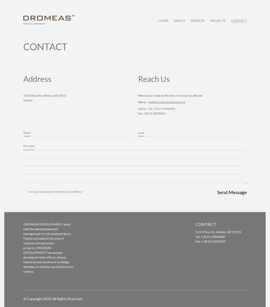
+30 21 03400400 (164, 108)
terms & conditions (70, 191)
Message (29, 146)
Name (26, 132)
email (141, 132)
